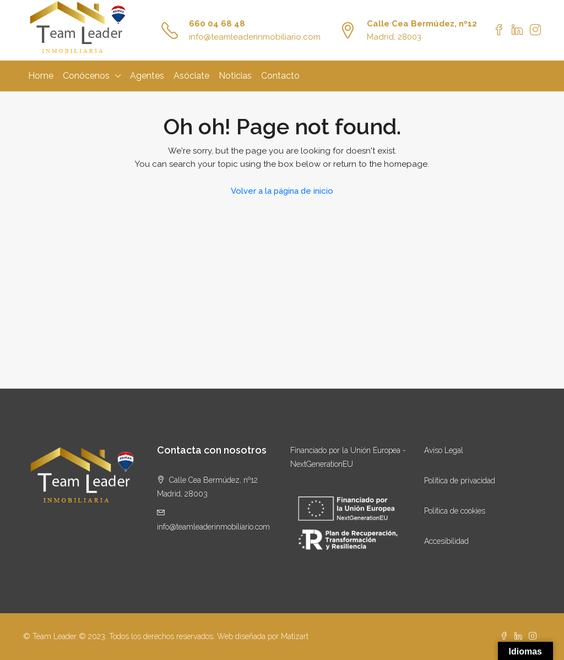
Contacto (280, 75)
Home (40, 75)
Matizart (294, 636)
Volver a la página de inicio (282, 191)
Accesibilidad (446, 541)
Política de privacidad (459, 480)
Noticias (235, 75)
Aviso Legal (443, 450)
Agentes (147, 75)
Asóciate (191, 75)
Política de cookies (454, 510)
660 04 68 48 (217, 24)
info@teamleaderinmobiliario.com (255, 37)
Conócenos (86, 75)
